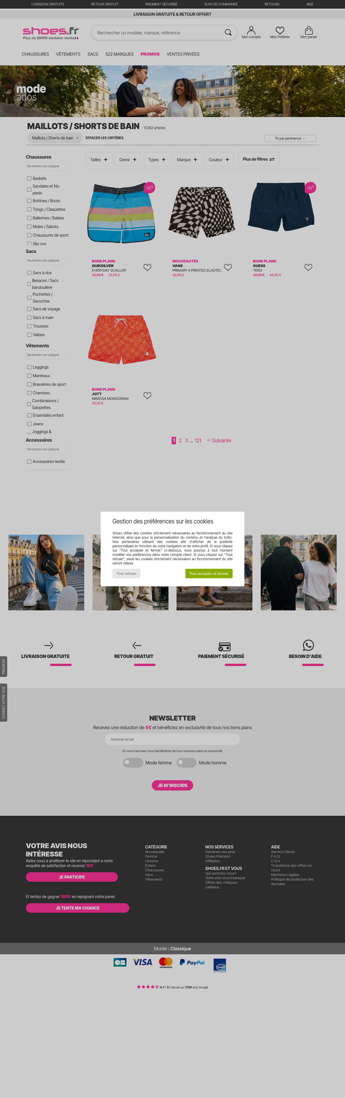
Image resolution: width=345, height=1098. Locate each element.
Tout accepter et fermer (209, 573)
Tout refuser (126, 573)
